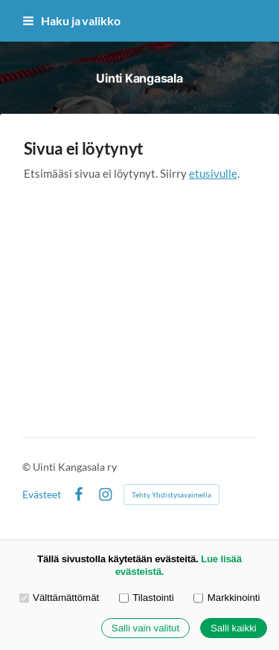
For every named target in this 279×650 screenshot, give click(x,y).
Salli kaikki (234, 628)
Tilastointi (146, 597)
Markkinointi (226, 597)
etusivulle (213, 173)
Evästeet (41, 494)
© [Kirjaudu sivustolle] (27, 466)
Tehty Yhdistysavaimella (171, 494)
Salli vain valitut (145, 628)
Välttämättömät (59, 597)
